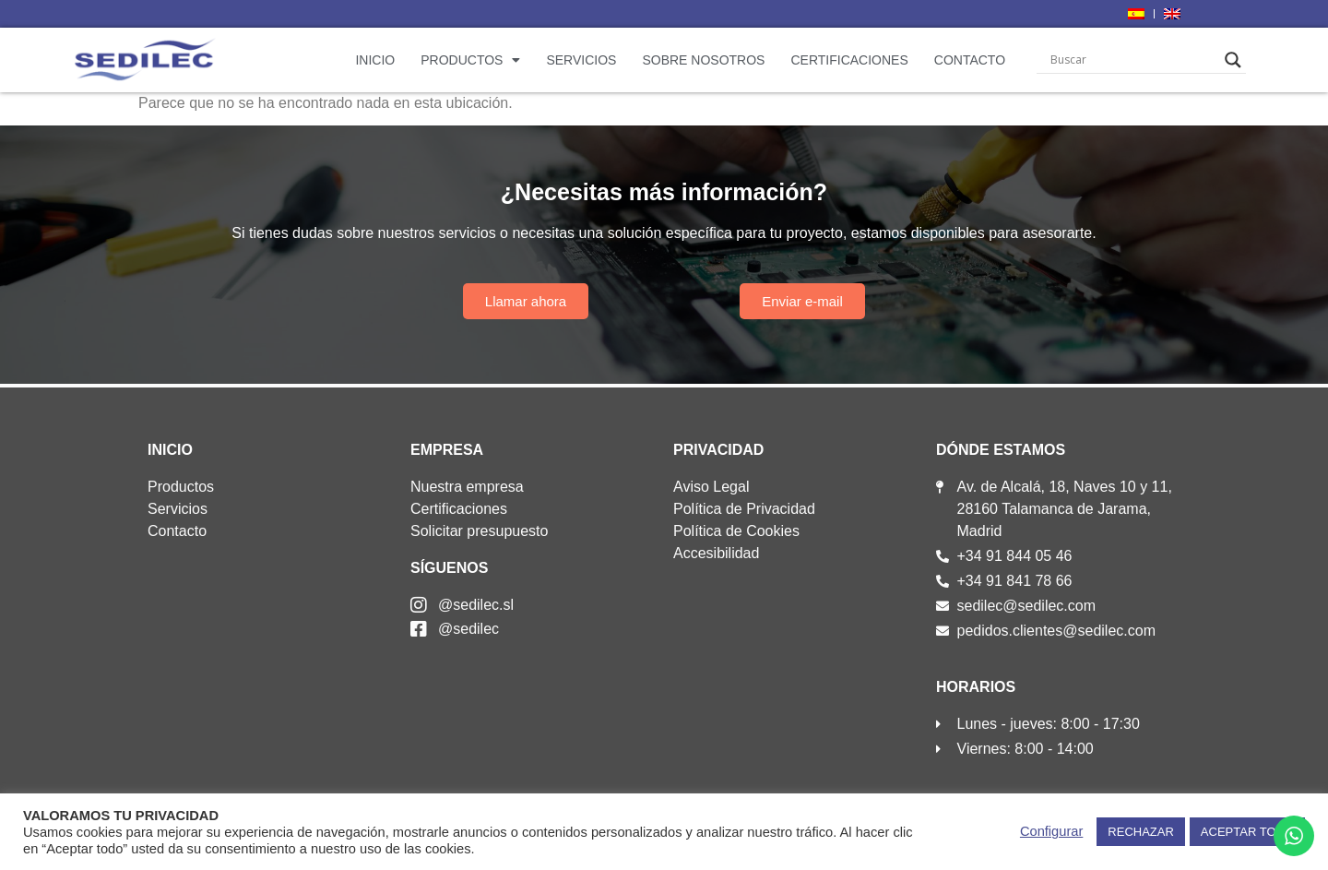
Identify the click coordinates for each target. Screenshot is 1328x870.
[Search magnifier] (1233, 60)
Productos (470, 60)
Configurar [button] (1051, 831)
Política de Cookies (736, 531)
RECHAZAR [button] (1141, 832)
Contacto (969, 60)
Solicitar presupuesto (479, 531)
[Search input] (1132, 60)
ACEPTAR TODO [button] (1247, 832)
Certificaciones (848, 60)
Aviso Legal (711, 487)
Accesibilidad (716, 553)
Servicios (581, 60)
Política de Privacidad (744, 509)
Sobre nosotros (703, 60)
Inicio (375, 60)
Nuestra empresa (467, 487)
